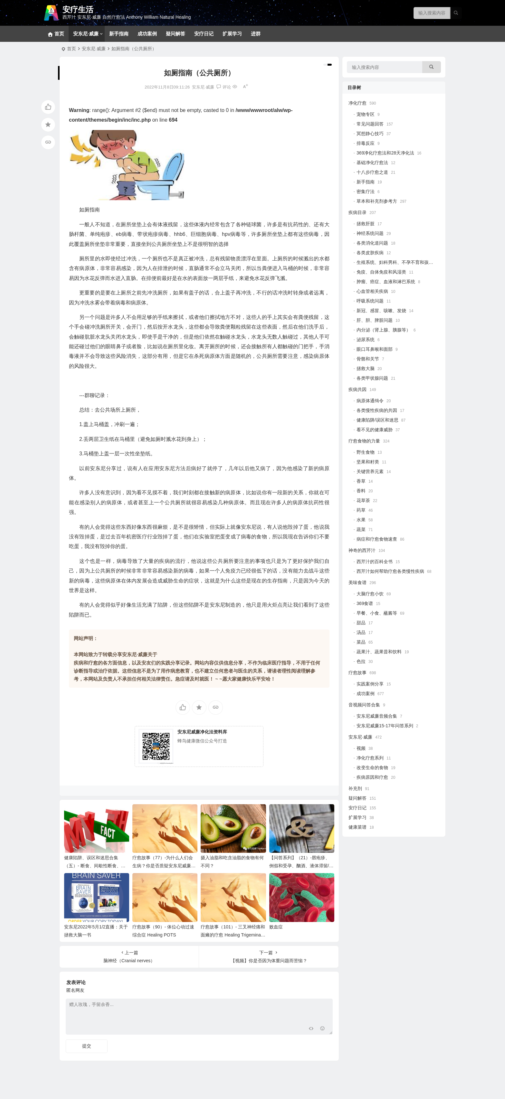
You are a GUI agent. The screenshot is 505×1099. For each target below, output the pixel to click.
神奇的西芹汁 (362, 550)
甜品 (361, 622)
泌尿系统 (366, 339)
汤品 (361, 632)
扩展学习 (232, 33)
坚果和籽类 (368, 461)
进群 (256, 33)
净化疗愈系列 (370, 757)
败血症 (276, 926)
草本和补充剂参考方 (377, 201)
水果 (361, 519)
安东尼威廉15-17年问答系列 (385, 725)
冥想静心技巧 (370, 133)
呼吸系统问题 (370, 300)
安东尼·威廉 (86, 33)
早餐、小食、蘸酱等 (377, 613)
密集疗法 (366, 191)
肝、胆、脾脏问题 (375, 320)
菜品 (361, 642)
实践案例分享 (370, 683)
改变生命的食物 (372, 767)
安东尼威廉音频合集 (377, 716)
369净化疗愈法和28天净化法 (385, 152)
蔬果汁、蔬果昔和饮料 (379, 651)
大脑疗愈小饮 (370, 593)
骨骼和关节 (368, 358)
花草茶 (363, 500)
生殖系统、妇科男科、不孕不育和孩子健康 (399, 262)
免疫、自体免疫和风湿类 (381, 272)
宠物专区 (366, 114)
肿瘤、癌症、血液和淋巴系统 (386, 281)
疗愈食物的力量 (364, 440)
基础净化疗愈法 (372, 162)
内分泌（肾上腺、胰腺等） (384, 329)
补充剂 (355, 788)
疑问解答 (175, 33)
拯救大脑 (366, 368)
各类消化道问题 (372, 243)
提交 (86, 1045)
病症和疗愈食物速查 (377, 539)
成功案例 (147, 33)
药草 (361, 510)
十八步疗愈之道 (372, 172)
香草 (361, 481)
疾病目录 (357, 212)
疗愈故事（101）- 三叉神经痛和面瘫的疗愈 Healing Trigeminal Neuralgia (233, 934)
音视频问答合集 (364, 704)
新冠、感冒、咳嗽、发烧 (381, 310)
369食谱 (365, 603)
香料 (361, 490)
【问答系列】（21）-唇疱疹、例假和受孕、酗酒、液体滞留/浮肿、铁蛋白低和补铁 (301, 865)
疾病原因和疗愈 (372, 777)
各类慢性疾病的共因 (377, 410)
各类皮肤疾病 (370, 252)
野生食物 (366, 452)
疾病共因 (357, 389)
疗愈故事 (357, 672)
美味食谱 (357, 582)
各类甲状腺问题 (372, 378)
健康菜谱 (357, 827)
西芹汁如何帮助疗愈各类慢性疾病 (390, 571)
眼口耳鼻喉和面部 (375, 349)
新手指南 (119, 33)
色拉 (361, 661)
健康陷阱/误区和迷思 (377, 420)
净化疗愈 (357, 103)
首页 (71, 48)
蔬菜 (361, 529)
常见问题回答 (370, 123)
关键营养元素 (370, 471)
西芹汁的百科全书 (375, 561)
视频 (361, 748)
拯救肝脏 (366, 223)
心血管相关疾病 (372, 291)
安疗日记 (204, 33)
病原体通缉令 (370, 400)
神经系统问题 (370, 233)
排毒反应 (366, 143)
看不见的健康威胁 (375, 429)
